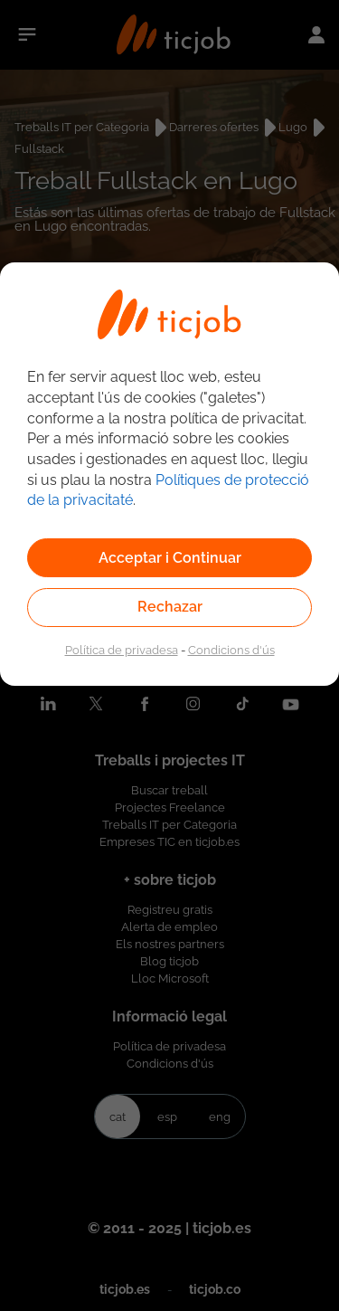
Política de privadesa (121, 649)
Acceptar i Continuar (170, 557)
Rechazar (169, 606)
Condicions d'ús (231, 649)
